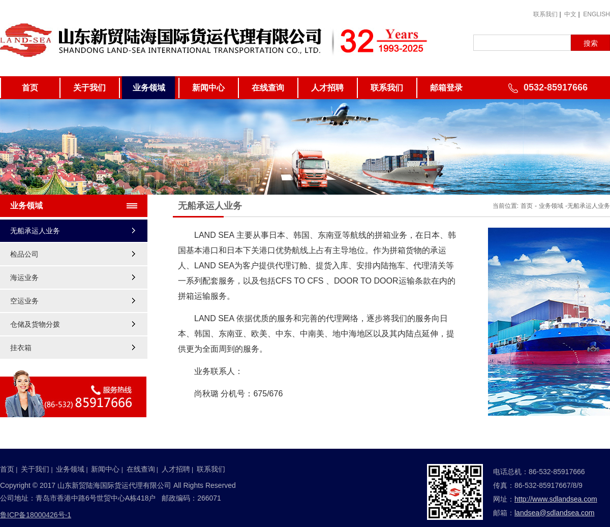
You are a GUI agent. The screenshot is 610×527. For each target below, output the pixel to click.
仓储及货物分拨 (35, 324)
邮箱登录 (446, 87)
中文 (570, 14)
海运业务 (24, 277)
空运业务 (24, 301)
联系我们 (545, 14)
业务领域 (149, 87)
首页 (30, 87)
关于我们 (89, 87)
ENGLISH (596, 14)
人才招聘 (327, 87)
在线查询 (268, 87)
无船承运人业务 (35, 231)
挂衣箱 (21, 348)
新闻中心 (208, 87)
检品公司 (24, 254)
